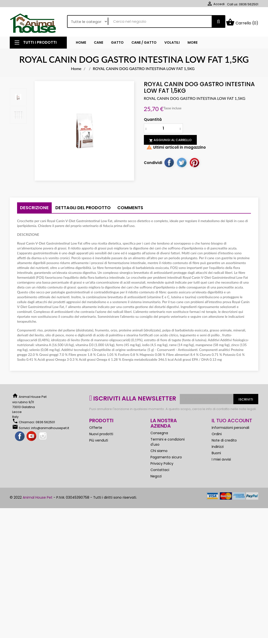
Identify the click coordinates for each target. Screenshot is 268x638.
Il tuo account (232, 422)
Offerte (95, 429)
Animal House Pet (37, 499)
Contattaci (159, 471)
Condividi (169, 164)
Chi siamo (159, 452)
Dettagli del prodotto (83, 209)
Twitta (182, 164)
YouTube (31, 438)
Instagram (43, 438)
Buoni (216, 455)
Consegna (159, 434)
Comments (130, 209)
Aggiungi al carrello (170, 142)
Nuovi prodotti (101, 435)
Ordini (217, 435)
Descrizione (34, 209)
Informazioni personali (230, 429)
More (193, 44)
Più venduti (98, 442)
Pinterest (194, 164)
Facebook (20, 438)
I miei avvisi (221, 461)
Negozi (156, 478)
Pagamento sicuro (166, 459)
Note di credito (224, 442)
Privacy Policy (161, 465)
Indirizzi (218, 448)
